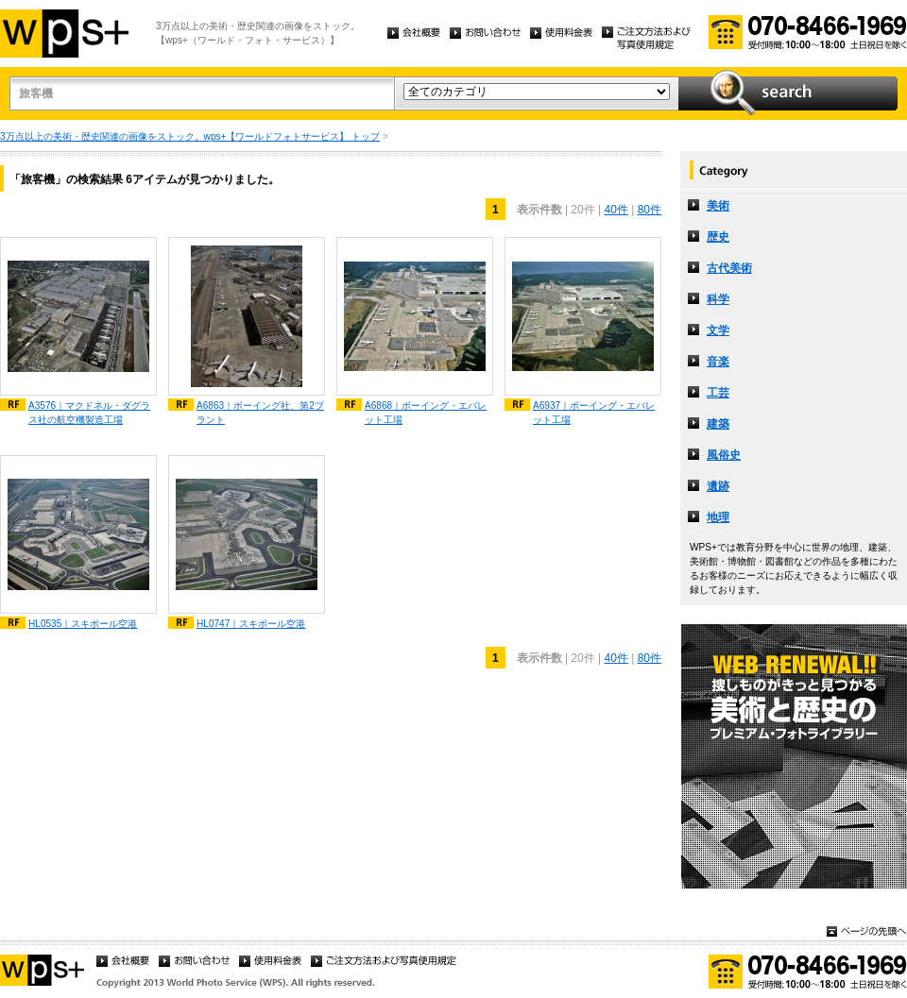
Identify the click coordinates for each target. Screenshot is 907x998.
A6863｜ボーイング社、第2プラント (260, 412)
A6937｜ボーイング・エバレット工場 (594, 412)
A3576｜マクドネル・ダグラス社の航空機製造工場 (89, 412)
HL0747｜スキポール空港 (251, 623)
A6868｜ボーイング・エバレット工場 (426, 412)
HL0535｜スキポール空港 (82, 623)
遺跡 (718, 486)
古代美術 (729, 268)
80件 (649, 209)
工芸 (718, 392)
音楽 (718, 361)
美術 (718, 205)
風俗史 (724, 455)
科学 (718, 299)
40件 (615, 209)
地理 (718, 517)
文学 (718, 330)
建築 (718, 424)
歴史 (718, 237)
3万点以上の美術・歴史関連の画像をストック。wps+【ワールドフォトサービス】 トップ (190, 136)
